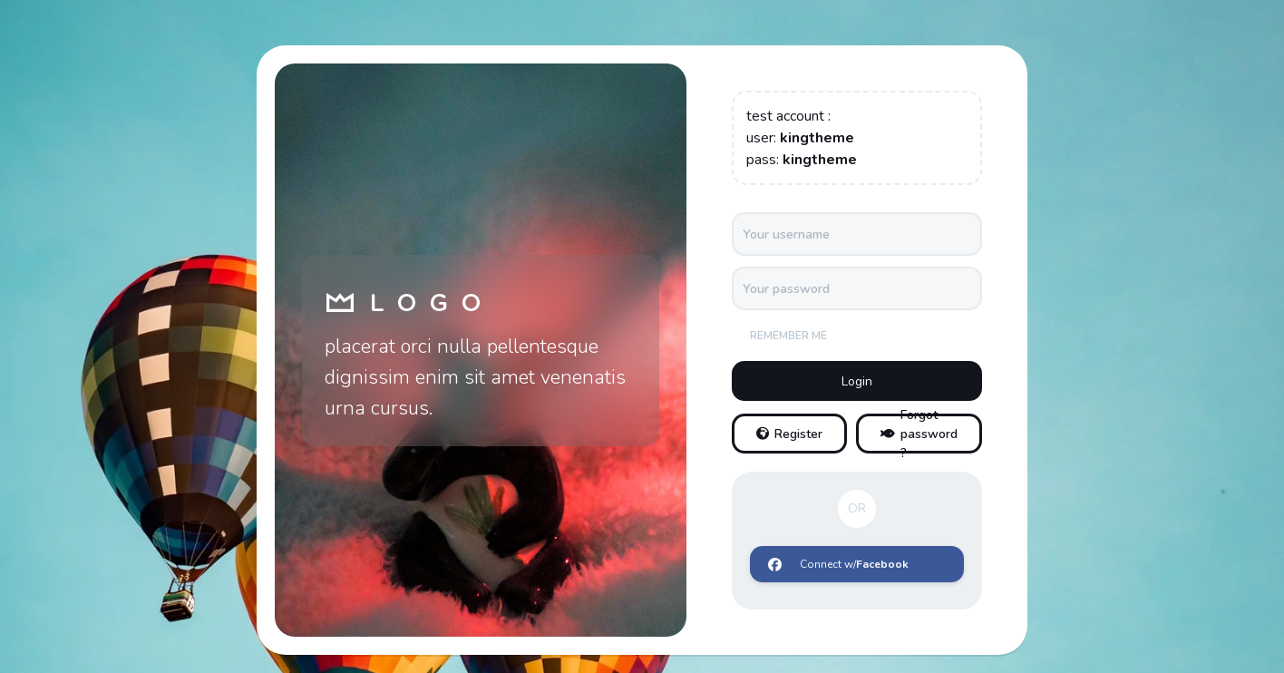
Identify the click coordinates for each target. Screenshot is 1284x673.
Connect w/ (838, 564)
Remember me (788, 335)
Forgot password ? (919, 434)
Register (789, 434)
